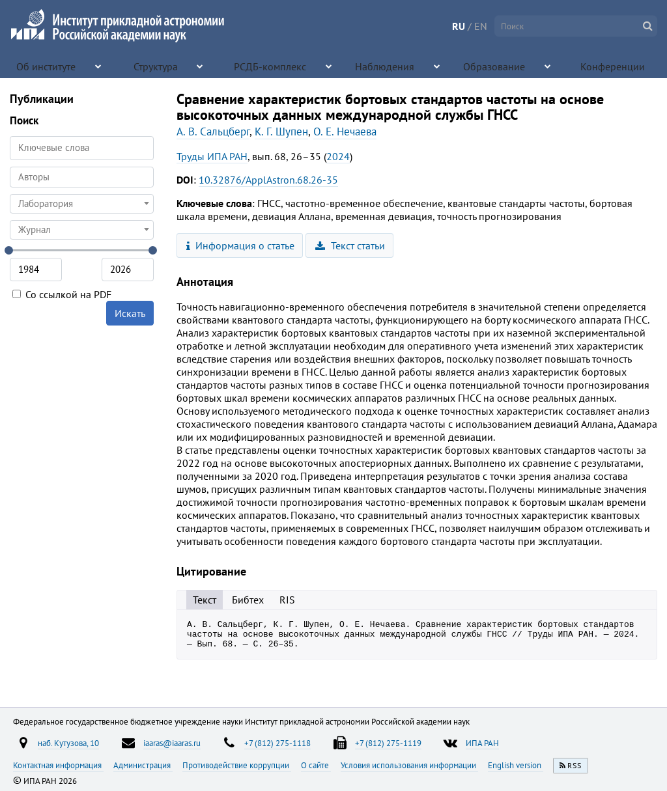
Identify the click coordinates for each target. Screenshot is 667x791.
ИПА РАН (482, 743)
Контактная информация (58, 765)
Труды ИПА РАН (212, 156)
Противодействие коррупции (236, 765)
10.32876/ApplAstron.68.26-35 (268, 179)
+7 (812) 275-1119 (388, 743)
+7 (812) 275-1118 (277, 743)
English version (515, 765)
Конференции (613, 65)
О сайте (316, 765)
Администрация (143, 765)
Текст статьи (350, 245)
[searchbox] (81, 177)
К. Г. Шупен (281, 131)
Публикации (42, 98)
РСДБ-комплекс (270, 65)
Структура (159, 65)
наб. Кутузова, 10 (68, 743)
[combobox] (82, 177)
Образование (493, 65)
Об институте (48, 65)
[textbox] (81, 204)
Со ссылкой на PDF (61, 294)
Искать (130, 313)
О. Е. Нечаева (344, 131)
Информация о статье (240, 245)
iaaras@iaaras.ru (172, 743)
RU (458, 26)
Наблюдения (381, 65)
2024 (338, 156)
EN (480, 26)
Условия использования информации (409, 765)
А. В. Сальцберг (213, 131)
